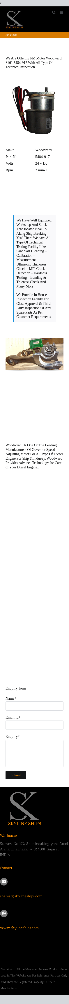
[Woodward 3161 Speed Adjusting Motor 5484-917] (34, 82)
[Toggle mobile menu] (61, 12)
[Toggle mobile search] (54, 12)
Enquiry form (16, 688)
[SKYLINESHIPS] (25, 791)
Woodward (14, 445)
